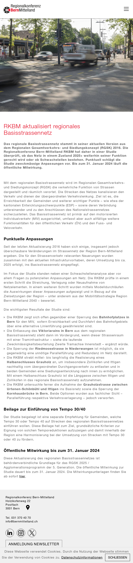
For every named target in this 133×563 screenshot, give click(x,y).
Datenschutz (31, 555)
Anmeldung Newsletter (34, 544)
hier (22, 476)
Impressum (13, 555)
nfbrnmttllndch (22, 521)
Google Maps (28, 507)
